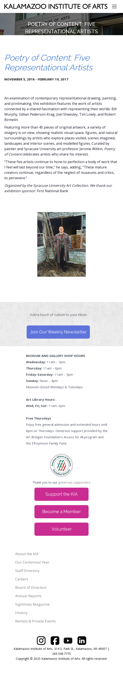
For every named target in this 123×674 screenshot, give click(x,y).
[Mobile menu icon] (114, 6)
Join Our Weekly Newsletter (58, 332)
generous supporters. (74, 482)
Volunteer (62, 529)
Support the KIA (61, 494)
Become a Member (61, 511)
